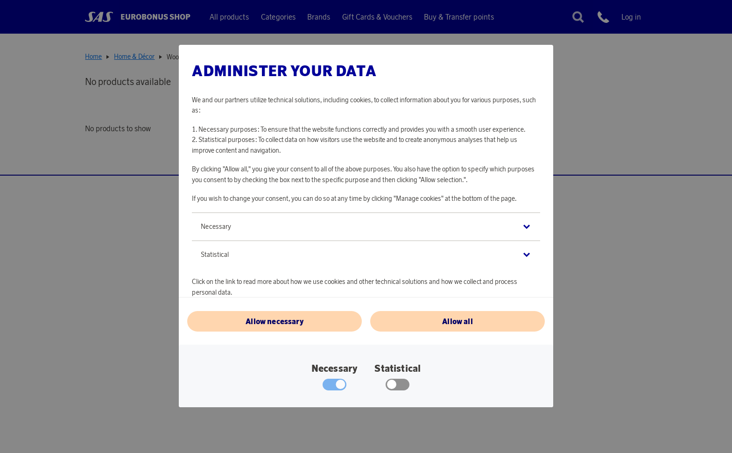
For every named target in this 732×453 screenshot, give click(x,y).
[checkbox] (397, 386)
